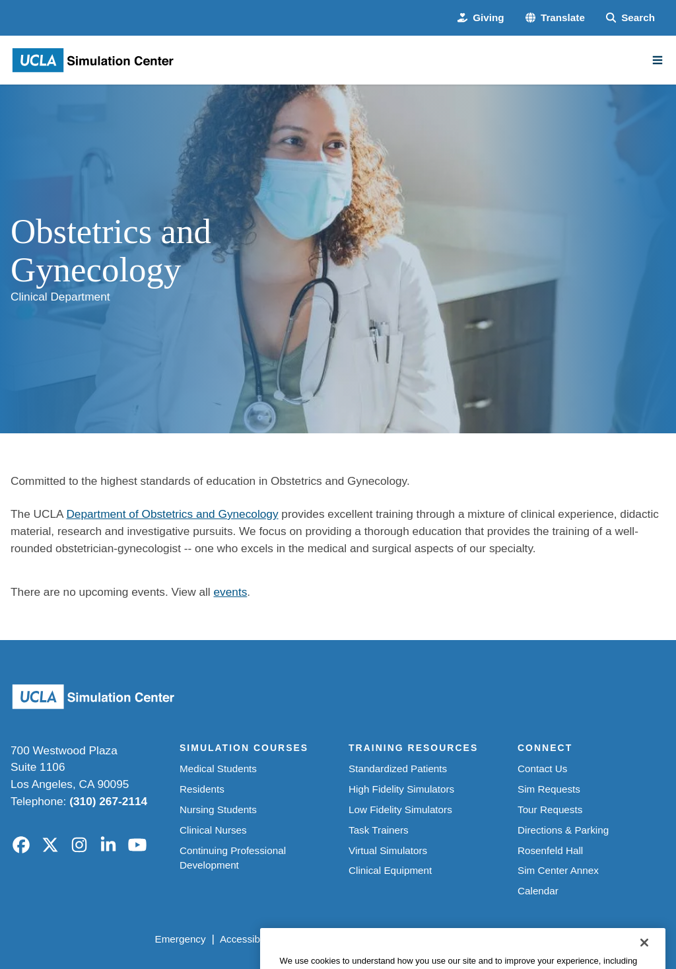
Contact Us (542, 768)
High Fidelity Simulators (401, 789)
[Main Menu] (657, 60)
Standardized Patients (398, 768)
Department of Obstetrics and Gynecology (172, 513)
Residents (202, 789)
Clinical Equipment (390, 870)
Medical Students (218, 768)
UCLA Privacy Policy (334, 939)
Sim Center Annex (558, 870)
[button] (555, 18)
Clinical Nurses (213, 830)
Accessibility (247, 939)
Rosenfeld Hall (550, 850)
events (230, 591)
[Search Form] (630, 18)
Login (546, 939)
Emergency (179, 939)
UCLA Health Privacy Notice (457, 939)
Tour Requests (550, 809)
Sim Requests (549, 789)
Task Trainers (379, 830)
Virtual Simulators (388, 850)
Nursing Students (218, 809)
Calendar (538, 890)
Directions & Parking (563, 830)
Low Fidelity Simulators (400, 809)
